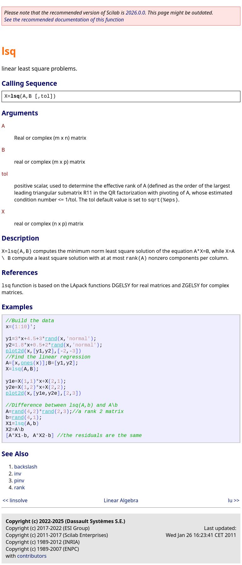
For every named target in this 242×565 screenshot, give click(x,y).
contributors (32, 555)
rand (51, 339)
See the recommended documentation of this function (64, 19)
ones (27, 363)
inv (17, 473)
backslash (25, 466)
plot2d (15, 351)
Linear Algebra (121, 500)
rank (19, 487)
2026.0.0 (135, 12)
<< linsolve (15, 500)
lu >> (233, 500)
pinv (19, 480)
